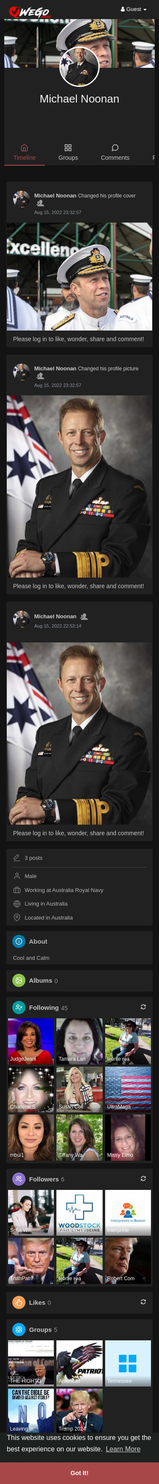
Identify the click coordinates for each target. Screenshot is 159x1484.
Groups (40, 1329)
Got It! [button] (79, 1473)
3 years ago (46, 212)
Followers (44, 1179)
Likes (37, 1302)
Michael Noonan (80, 98)
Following (44, 1008)
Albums (40, 980)
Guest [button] (134, 9)
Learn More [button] (123, 1449)
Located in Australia (49, 917)
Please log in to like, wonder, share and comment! (78, 339)
